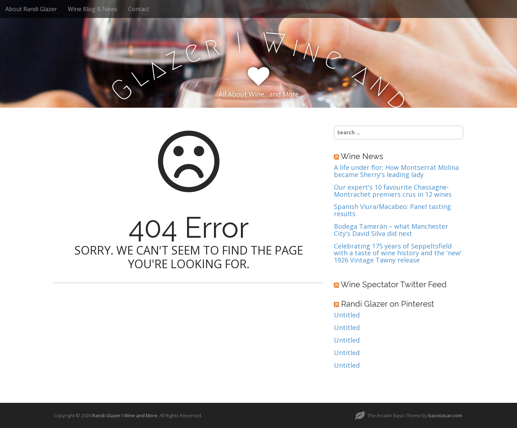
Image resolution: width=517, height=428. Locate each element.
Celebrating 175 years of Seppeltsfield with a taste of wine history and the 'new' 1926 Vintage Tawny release (398, 253)
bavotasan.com (445, 415)
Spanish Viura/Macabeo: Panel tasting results (392, 210)
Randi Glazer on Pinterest (387, 303)
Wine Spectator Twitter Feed (394, 284)
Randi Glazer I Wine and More (124, 415)
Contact (138, 9)
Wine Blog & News (92, 9)
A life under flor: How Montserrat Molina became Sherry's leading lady (396, 171)
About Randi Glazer (31, 9)
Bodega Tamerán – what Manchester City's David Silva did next (391, 230)
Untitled (347, 315)
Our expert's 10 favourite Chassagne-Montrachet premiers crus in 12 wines (393, 191)
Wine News (362, 156)
